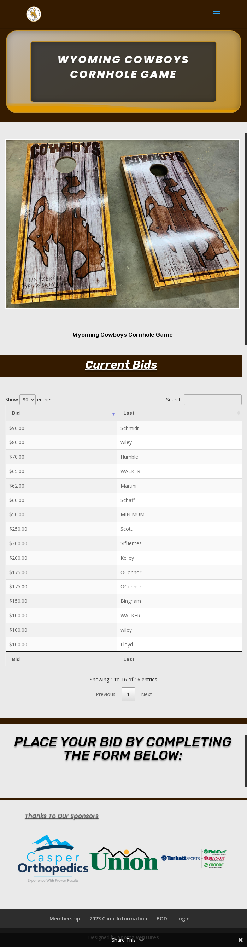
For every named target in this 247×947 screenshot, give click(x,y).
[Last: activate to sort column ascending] (179, 413)
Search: (204, 399)
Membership (64, 918)
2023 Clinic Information (118, 918)
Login (183, 918)
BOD (162, 918)
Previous (106, 694)
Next (146, 694)
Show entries (29, 399)
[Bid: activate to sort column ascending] (61, 413)
